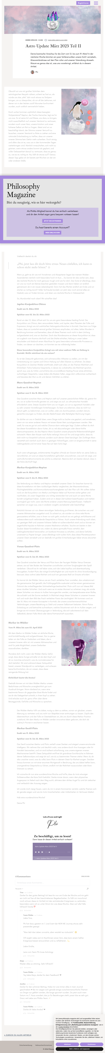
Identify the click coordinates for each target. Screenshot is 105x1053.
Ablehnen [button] (67, 1044)
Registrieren (83, 3)
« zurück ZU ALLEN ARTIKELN (17, 1035)
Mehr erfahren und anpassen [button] (79, 1049)
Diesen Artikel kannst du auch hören (57, 40)
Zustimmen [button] (92, 1044)
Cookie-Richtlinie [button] (63, 1027)
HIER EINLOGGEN (52, 232)
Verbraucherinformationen (43, 1045)
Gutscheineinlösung (25, 1045)
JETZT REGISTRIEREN (52, 221)
